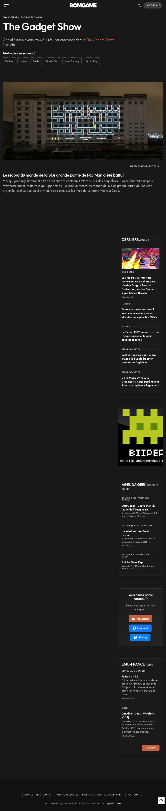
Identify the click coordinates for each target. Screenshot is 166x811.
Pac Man (9, 61)
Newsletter (140, 619)
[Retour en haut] (161, 801)
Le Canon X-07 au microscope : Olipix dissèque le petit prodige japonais (140, 336)
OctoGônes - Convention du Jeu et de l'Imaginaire (138, 508)
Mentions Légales (67, 794)
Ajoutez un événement (110, 794)
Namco (23, 61)
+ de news (151, 747)
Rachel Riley (91, 61)
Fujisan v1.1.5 (130, 677)
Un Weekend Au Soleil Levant (135, 533)
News (118, 803)
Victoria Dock (52, 61)
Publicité (87, 794)
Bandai (36, 61)
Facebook (140, 628)
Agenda (154, 5)
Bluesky (140, 637)
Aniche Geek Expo (133, 562)
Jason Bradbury (72, 61)
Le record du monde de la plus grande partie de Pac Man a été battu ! (63, 175)
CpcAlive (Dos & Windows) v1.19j (139, 715)
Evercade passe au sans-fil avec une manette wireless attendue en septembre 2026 (139, 313)
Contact (48, 794)
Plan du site (135, 794)
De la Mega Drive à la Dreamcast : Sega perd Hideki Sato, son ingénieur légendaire (140, 381)
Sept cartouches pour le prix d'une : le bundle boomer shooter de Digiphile (139, 358)
